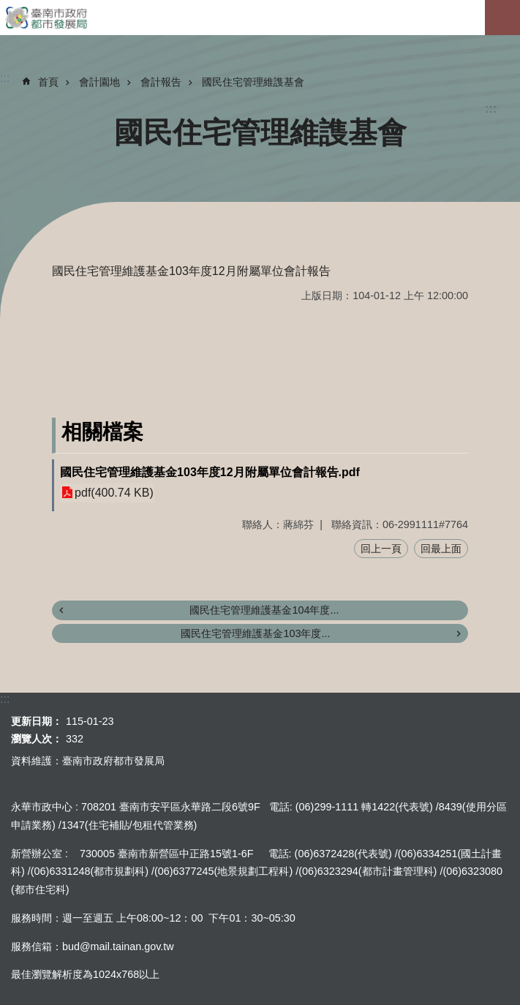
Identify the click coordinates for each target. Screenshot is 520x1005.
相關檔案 (102, 432)
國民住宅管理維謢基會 (253, 82)
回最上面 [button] (441, 548)
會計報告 (160, 82)
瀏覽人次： (36, 739)
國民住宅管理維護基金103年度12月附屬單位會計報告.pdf (210, 472)
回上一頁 (381, 548)
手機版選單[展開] (502, 17)
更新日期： (36, 721)
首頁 (48, 82)
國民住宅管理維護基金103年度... (255, 633)
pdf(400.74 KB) (114, 492)
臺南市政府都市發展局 (260, 17)
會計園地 (99, 82)
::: (491, 108)
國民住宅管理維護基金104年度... (264, 610)
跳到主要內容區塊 (7, 7)
